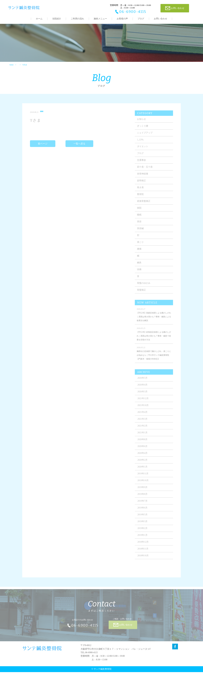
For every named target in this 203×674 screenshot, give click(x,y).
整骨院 (141, 198)
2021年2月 (143, 429)
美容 (140, 225)
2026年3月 (143, 395)
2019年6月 (143, 511)
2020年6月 (143, 450)
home (11, 66)
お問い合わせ (160, 18)
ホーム (39, 18)
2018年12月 (143, 545)
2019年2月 (143, 532)
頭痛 (140, 273)
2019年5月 (143, 518)
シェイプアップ (145, 136)
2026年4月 (143, 388)
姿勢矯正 (142, 184)
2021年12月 (143, 402)
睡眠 (140, 218)
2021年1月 (143, 436)
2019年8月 (143, 497)
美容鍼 (141, 232)
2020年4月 (143, 456)
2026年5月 (143, 381)
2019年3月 (143, 525)
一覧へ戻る (79, 147)
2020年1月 (143, 470)
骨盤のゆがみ (144, 286)
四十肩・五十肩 (145, 170)
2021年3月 (143, 422)
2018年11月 (143, 552)
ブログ (141, 18)
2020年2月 (143, 463)
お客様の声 (122, 18)
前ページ (43, 147)
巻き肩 (141, 191)
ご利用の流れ (77, 18)
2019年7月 (143, 504)
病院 (140, 211)
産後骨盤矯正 (144, 204)
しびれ (141, 143)
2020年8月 (143, 443)
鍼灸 (140, 266)
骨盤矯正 (142, 293)
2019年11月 (143, 477)
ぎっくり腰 (143, 129)
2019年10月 (143, 484)
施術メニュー (100, 18)
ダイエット (143, 150)
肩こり (141, 245)
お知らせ (142, 122)
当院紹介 (56, 18)
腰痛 (140, 252)
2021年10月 (143, 409)
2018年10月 (143, 559)
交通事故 (142, 163)
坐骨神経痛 (143, 177)
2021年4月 (143, 415)
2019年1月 (143, 538)
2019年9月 (143, 491)
